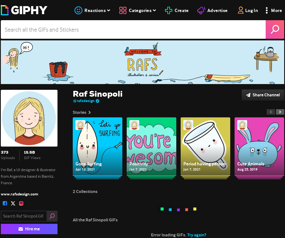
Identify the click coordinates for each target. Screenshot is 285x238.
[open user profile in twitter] (13, 203)
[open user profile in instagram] (21, 203)
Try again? (196, 234)
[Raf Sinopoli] (142, 62)
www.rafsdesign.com (19, 194)
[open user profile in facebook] (5, 203)
